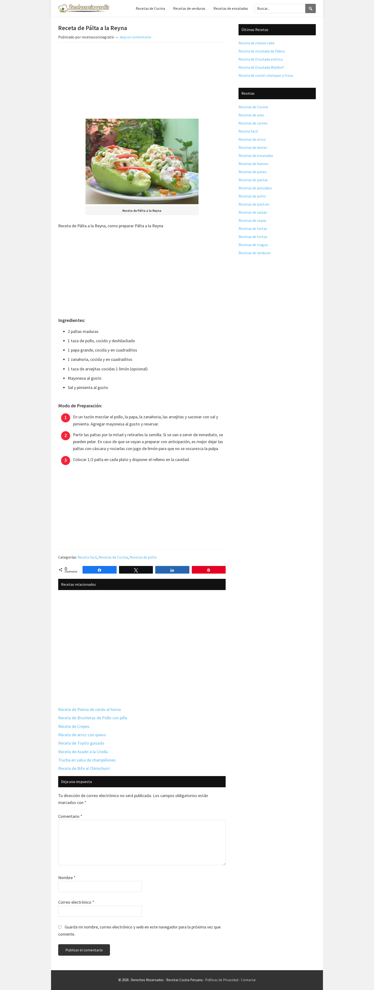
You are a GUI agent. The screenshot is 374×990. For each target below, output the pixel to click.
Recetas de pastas (253, 179)
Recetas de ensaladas (256, 155)
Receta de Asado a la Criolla (83, 751)
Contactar (248, 980)
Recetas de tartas (253, 228)
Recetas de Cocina (113, 557)
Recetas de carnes (253, 123)
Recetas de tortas (253, 236)
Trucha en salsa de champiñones (87, 760)
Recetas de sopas (252, 220)
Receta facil (87, 557)
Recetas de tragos (253, 244)
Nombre (67, 877)
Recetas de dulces (253, 147)
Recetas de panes (253, 171)
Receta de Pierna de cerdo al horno (89, 709)
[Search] (310, 8)
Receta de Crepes (73, 726)
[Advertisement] (142, 81)
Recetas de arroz (252, 139)
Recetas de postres (254, 204)
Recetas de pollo (143, 557)
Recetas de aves (251, 115)
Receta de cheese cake (257, 43)
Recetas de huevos (253, 163)
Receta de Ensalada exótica (261, 59)
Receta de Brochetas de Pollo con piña (92, 717)
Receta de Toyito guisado (81, 743)
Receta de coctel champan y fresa (266, 75)
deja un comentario (135, 37)
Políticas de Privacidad (221, 980)
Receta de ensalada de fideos (262, 51)
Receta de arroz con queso (82, 734)
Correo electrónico (76, 902)
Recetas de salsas (253, 212)
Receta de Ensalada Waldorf (261, 67)
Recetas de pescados (255, 188)
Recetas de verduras (255, 252)
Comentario (70, 816)
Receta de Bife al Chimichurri (84, 768)
